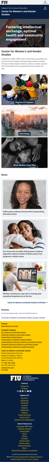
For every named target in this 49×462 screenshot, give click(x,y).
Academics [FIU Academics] (24, 403)
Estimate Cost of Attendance (24, 420)
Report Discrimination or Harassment (24, 450)
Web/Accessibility (16, 459)
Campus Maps (24, 431)
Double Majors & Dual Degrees (11, 337)
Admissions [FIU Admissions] (24, 400)
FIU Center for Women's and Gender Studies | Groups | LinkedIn (23, 318)
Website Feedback (36, 457)
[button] (45, 2)
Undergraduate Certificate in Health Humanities (17, 347)
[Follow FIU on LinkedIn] (20, 391)
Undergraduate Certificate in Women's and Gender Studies (21, 342)
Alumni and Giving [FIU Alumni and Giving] (24, 415)
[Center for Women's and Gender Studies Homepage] (22, 13)
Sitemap (35, 459)
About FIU (24, 398)
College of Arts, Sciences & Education (14, 8)
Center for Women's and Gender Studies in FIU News (27, 302)
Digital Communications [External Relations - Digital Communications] (21, 457)
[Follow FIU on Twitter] (25, 391)
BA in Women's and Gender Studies (13, 332)
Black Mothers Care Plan (9, 326)
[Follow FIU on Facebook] (23, 391)
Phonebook (21, 426)
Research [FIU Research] (24, 408)
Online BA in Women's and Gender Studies (15, 335)
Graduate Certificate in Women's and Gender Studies (19, 344)
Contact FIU (24, 386)
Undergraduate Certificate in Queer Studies (16, 340)
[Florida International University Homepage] (13, 2)
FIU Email (24, 438)
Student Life (24, 410)
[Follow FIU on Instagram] (18, 391)
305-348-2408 (9, 363)
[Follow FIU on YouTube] (28, 391)
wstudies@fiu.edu (7, 368)
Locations (24, 405)
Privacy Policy (27, 459)
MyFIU (24, 434)
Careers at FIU (24, 417)
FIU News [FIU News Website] (24, 388)
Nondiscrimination (24, 446)
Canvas (24, 436)
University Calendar (24, 429)
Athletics (24, 412)
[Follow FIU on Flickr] (31, 391)
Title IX (24, 448)
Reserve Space (24, 443)
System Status (24, 441)
